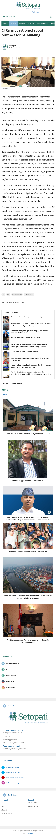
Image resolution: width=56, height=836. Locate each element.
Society (22, 23)
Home (3, 803)
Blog (2, 806)
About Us (4, 810)
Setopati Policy (6, 813)
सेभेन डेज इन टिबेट (33, 806)
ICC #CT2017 (32, 803)
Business (31, 23)
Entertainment (42, 23)
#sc (8, 294)
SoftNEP (30, 834)
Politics (13, 23)
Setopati (12, 45)
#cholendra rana (17, 294)
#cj (3, 294)
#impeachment (29, 294)
